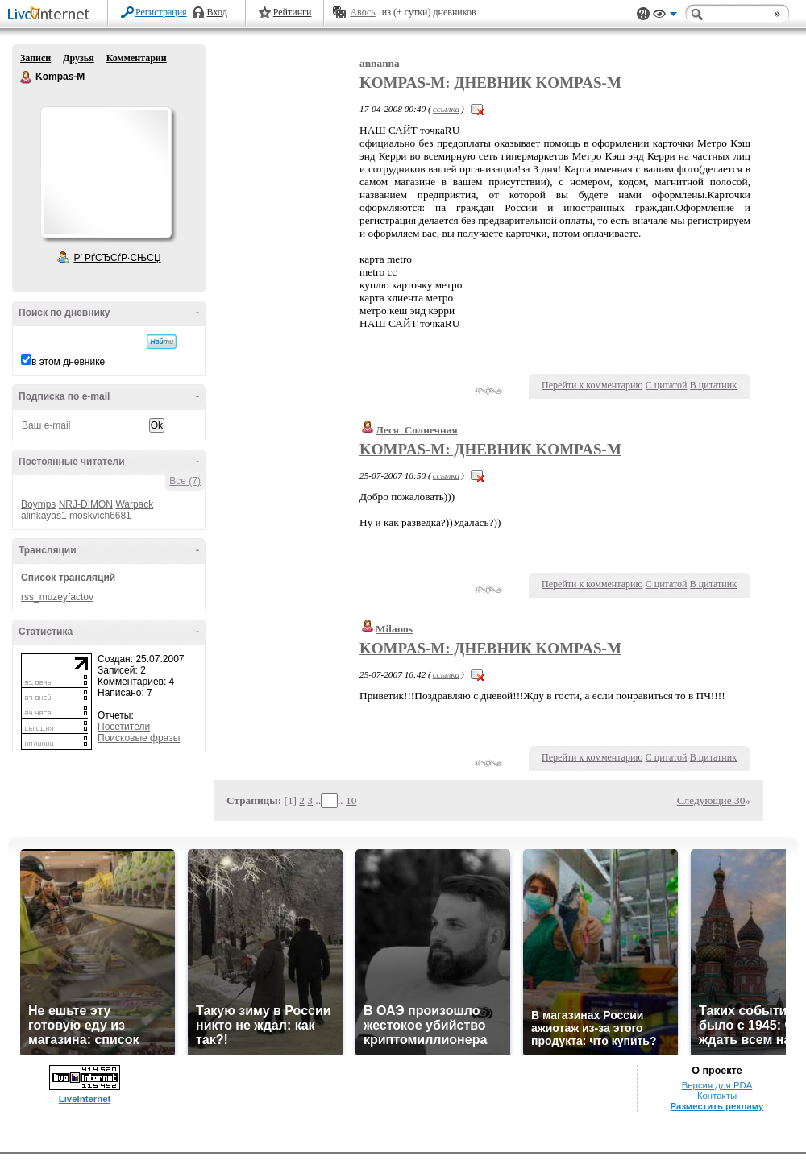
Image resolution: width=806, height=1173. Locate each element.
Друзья (78, 58)
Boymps (38, 504)
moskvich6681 (100, 515)
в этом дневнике (68, 361)
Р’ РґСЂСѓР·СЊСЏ (117, 257)
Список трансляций (68, 577)
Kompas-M (26, 77)
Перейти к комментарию (592, 385)
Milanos (394, 629)
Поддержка (643, 14)
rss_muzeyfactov (57, 597)
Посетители (124, 726)
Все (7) (185, 481)
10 (351, 800)
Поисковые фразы (139, 738)
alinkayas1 (44, 515)
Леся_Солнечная (417, 430)
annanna (379, 63)
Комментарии (136, 58)
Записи (35, 58)
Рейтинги (292, 12)
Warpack (134, 504)
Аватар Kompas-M (105, 172)
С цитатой (667, 385)
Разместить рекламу (717, 1106)
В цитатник (713, 385)
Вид (665, 16)
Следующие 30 (711, 800)
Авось (362, 12)
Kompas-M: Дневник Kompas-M (490, 82)
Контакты (717, 1095)
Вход (217, 12)
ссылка (446, 109)
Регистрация (161, 12)
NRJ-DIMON (86, 504)
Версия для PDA (717, 1085)
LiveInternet (51, 14)
